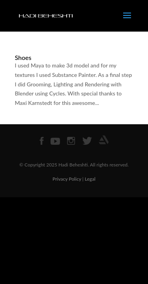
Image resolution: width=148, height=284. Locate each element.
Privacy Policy (66, 179)
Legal (90, 179)
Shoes (23, 57)
